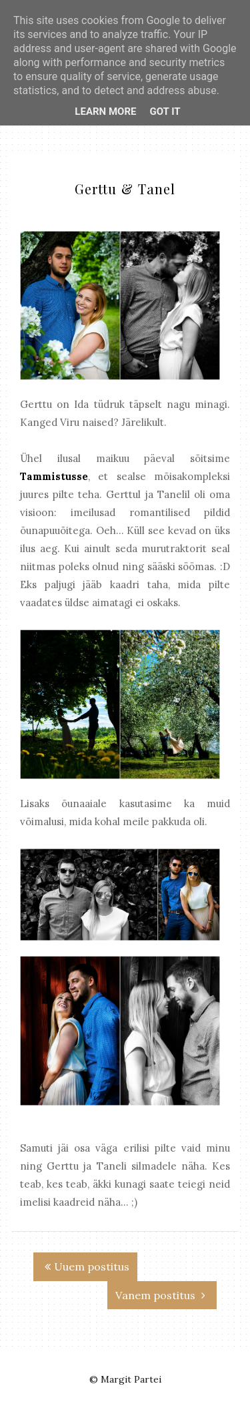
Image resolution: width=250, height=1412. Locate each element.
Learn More (105, 111)
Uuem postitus (87, 1266)
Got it (164, 111)
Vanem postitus (160, 1295)
